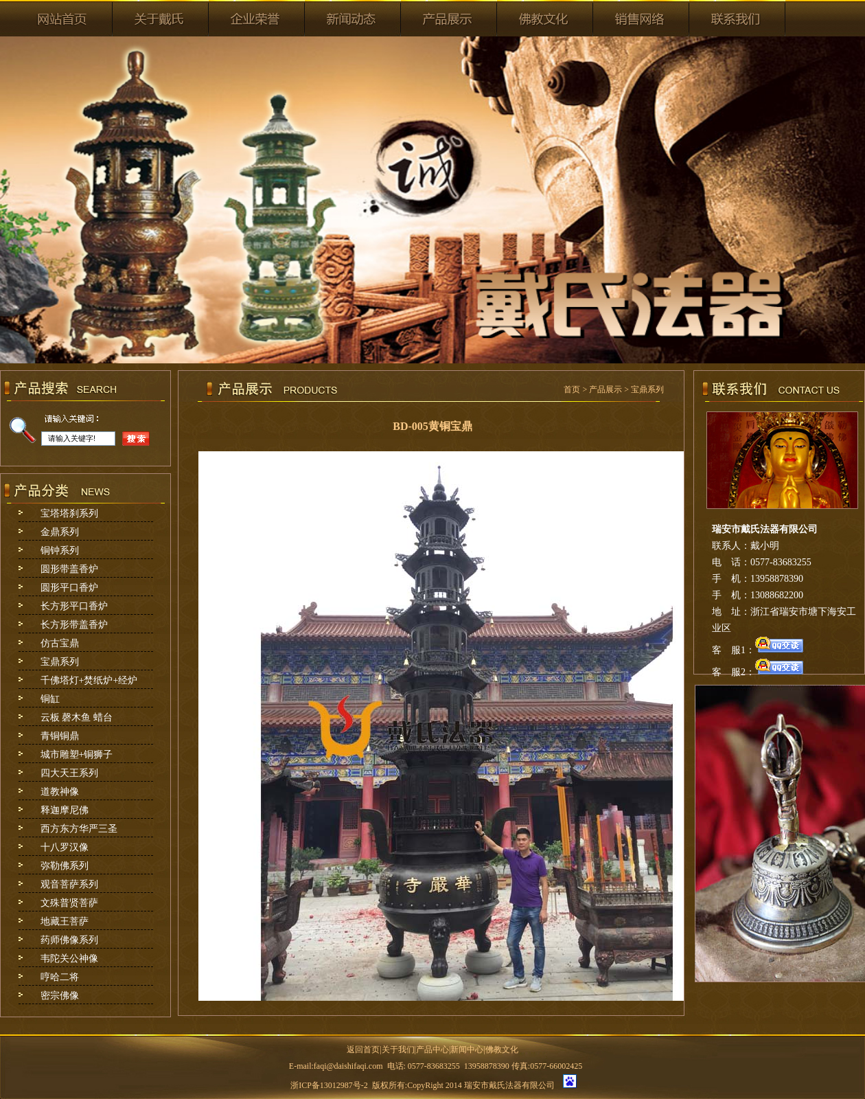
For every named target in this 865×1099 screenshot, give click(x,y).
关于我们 (398, 1049)
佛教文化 (501, 1049)
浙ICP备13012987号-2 (329, 1085)
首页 (572, 389)
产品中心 (432, 1049)
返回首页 (363, 1049)
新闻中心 (466, 1049)
